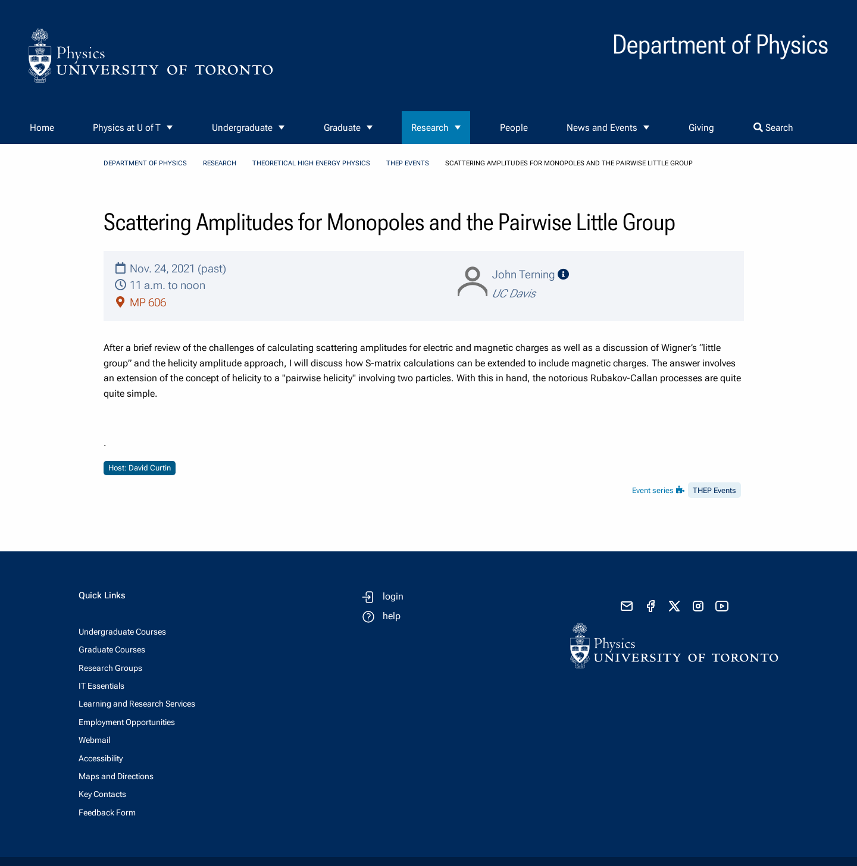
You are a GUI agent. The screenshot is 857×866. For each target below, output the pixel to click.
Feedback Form (107, 812)
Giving (701, 127)
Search (773, 127)
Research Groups (110, 668)
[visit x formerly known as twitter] (674, 606)
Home (42, 127)
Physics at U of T (127, 127)
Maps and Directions (116, 776)
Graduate (342, 127)
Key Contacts (102, 794)
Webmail (94, 740)
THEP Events (407, 163)
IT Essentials (101, 686)
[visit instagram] (698, 606)
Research (430, 127)
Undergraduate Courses (122, 631)
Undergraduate (242, 127)
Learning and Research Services (137, 703)
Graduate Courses (112, 649)
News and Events (602, 127)
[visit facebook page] (650, 606)
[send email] (627, 606)
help (392, 616)
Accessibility (101, 758)
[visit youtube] (722, 606)
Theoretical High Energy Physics (311, 163)
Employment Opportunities (127, 722)
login (393, 596)
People (514, 127)
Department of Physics (145, 163)
